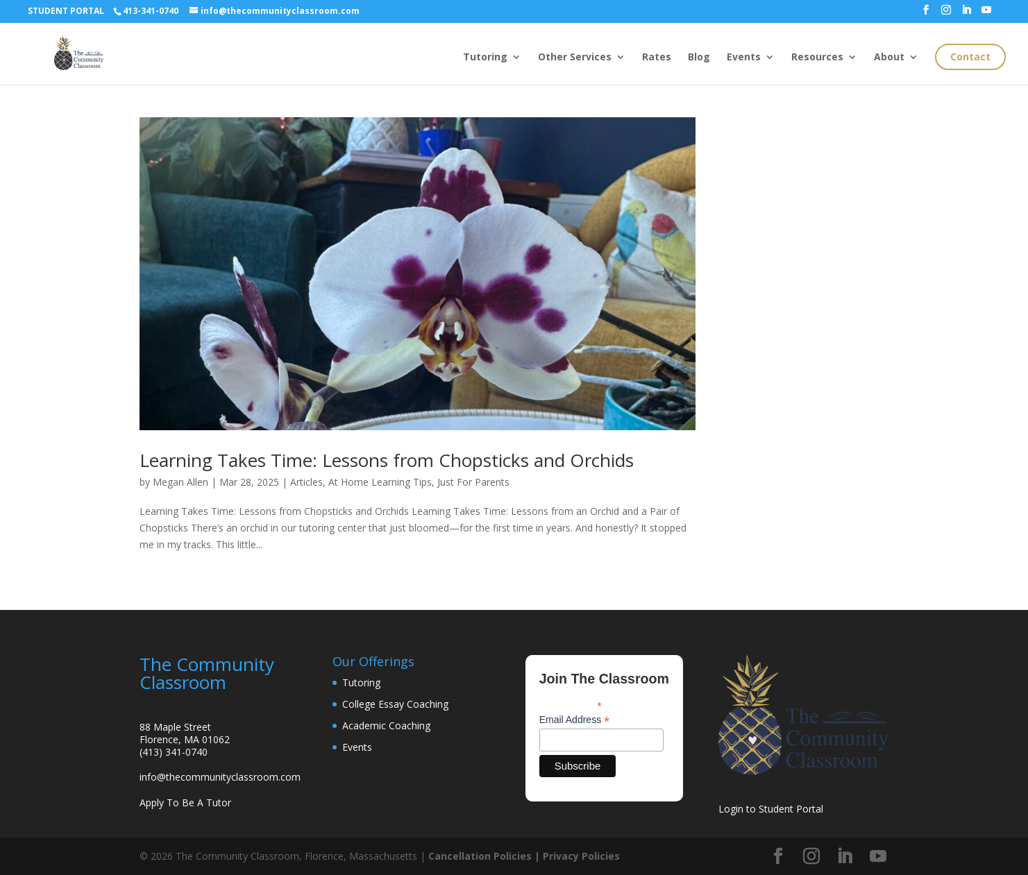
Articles (306, 482)
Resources (817, 57)
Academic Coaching (386, 725)
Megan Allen (180, 482)
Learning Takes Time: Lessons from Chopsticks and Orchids (387, 460)
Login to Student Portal (770, 808)
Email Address (574, 720)
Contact (970, 56)
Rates (656, 57)
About (889, 57)
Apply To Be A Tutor (185, 802)
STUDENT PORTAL (66, 11)
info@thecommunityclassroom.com (220, 776)
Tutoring (485, 57)
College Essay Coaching (395, 704)
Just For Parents (473, 482)
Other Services (575, 57)
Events (744, 57)
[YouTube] (986, 14)
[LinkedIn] (966, 14)
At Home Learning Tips (380, 482)
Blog (699, 57)
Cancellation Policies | (485, 856)
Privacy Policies (581, 856)
